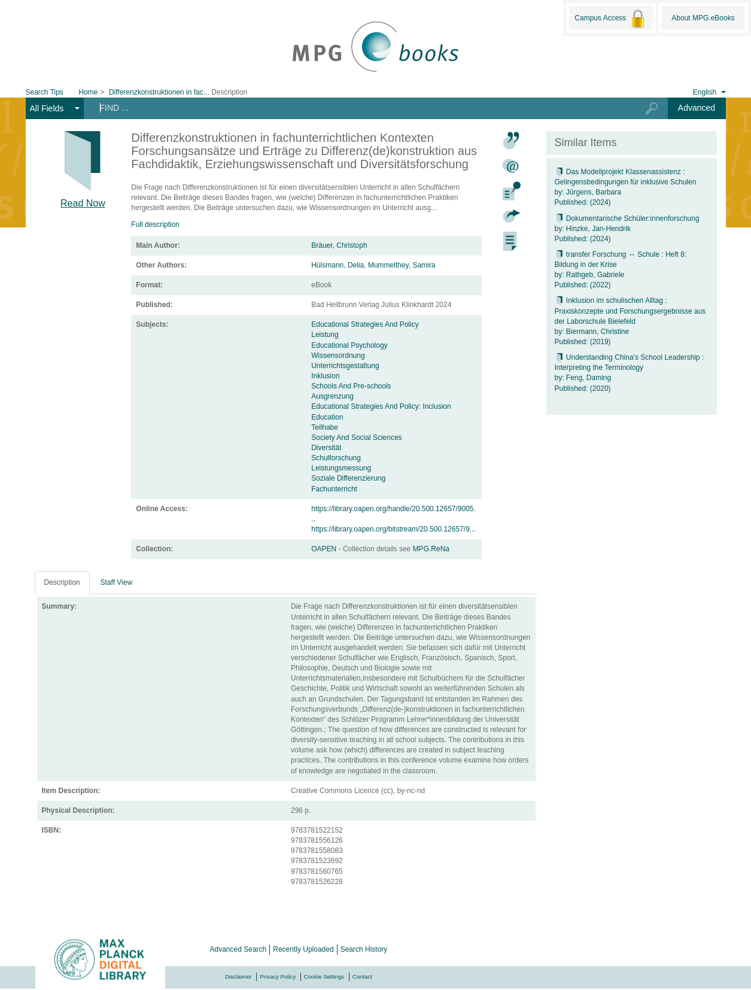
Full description (155, 224)
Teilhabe (324, 427)
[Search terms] (355, 108)
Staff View (117, 582)
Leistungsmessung (341, 468)
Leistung (324, 334)
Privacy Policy (278, 976)
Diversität (326, 448)
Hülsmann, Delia (337, 265)
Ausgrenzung (332, 396)
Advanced (696, 108)
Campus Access (610, 18)
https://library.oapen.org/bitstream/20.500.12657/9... (393, 529)
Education (327, 417)
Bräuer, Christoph (339, 245)
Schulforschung (336, 458)
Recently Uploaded (303, 949)
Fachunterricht (334, 489)
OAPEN (324, 549)
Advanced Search (238, 949)
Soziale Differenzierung (348, 478)
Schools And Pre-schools (351, 386)
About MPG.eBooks (702, 18)
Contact (362, 976)
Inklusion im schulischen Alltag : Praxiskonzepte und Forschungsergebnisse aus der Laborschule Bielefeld (630, 310)
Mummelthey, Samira (401, 265)
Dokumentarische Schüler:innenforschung (627, 218)
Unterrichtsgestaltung (345, 366)
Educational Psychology (349, 345)
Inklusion (325, 376)
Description (62, 582)
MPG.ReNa (431, 549)
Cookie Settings (324, 976)
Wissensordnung (337, 355)
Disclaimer (238, 976)
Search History (364, 949)
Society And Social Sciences (356, 437)
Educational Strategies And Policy (364, 324)
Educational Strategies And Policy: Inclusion (381, 406)
